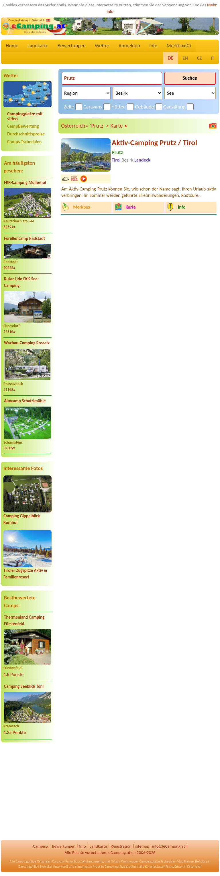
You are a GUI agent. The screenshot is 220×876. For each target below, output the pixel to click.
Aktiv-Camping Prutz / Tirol (154, 142)
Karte (118, 126)
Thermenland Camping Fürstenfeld (24, 620)
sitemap (142, 846)
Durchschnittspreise (26, 134)
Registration (121, 846)
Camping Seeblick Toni (24, 686)
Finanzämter (174, 867)
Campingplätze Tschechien (157, 861)
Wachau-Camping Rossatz (27, 342)
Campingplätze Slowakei (35, 867)
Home (12, 45)
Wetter (102, 45)
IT (212, 58)
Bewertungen (72, 45)
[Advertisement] (27, 792)
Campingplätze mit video (25, 116)
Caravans (92, 107)
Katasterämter (155, 867)
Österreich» (74, 125)
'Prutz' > (99, 125)
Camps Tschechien (24, 141)
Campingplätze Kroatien (121, 867)
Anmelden (129, 45)
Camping (40, 846)
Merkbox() (178, 45)
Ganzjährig (174, 107)
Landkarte (38, 45)
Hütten (118, 107)
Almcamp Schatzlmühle (25, 400)
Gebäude (144, 107)
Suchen (190, 78)
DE (170, 58)
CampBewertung (23, 126)
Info (153, 45)
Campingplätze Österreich (33, 861)
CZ (199, 58)
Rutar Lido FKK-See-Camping (21, 282)
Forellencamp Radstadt (24, 238)
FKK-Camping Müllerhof (25, 182)
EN (185, 58)
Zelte (69, 107)
